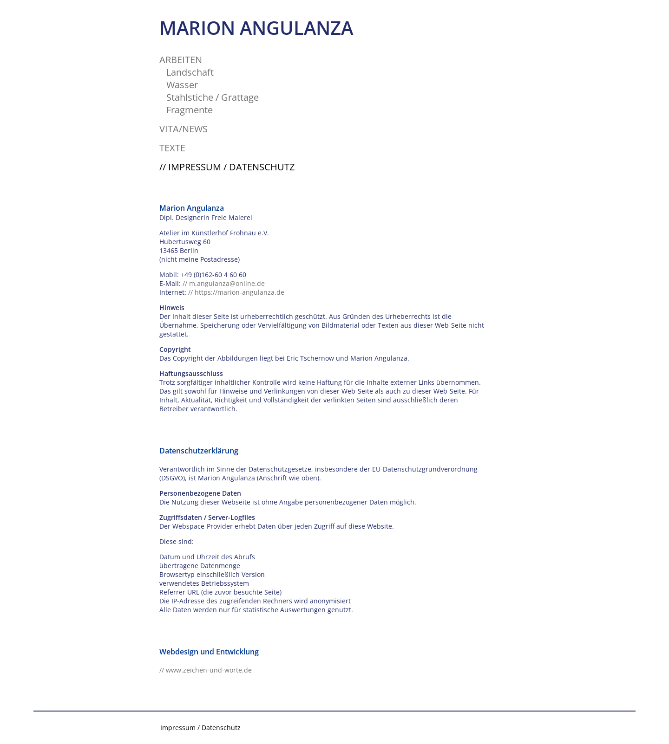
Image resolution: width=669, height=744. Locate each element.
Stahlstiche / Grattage (212, 97)
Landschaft (190, 72)
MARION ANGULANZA (256, 27)
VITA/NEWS (183, 129)
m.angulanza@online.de (227, 283)
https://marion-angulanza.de (239, 292)
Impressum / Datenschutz (200, 727)
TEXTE (172, 148)
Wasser (182, 84)
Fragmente (189, 110)
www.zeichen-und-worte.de (209, 670)
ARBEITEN (180, 59)
